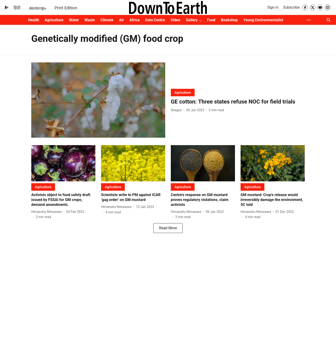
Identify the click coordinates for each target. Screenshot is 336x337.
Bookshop (229, 20)
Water (74, 20)
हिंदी (17, 7)
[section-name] (183, 92)
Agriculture (54, 20)
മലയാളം (37, 7)
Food (211, 20)
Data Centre (155, 20)
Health (33, 20)
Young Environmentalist (263, 20)
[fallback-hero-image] (98, 100)
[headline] (238, 101)
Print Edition (66, 7)
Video (175, 20)
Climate (107, 20)
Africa (135, 20)
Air (121, 20)
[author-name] (177, 110)
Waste (89, 20)
